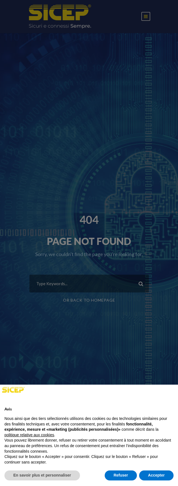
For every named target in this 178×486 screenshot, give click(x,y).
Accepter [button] (156, 475)
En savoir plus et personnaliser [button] (42, 475)
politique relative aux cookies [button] (29, 435)
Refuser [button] (121, 475)
